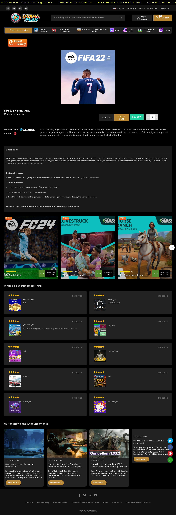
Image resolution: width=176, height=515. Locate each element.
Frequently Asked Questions (138, 502)
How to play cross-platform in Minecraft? (19, 465)
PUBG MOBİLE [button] (40, 30)
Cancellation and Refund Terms (85, 502)
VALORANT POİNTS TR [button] (61, 30)
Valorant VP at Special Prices (78, 2)
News (105, 502)
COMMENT (152, 8)
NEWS (142, 8)
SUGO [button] (115, 30)
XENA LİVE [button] (128, 30)
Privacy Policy (43, 502)
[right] (172, 248)
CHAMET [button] (165, 30)
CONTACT (164, 8)
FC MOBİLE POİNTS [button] (146, 30)
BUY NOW (137, 117)
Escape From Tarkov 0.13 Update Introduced (148, 442)
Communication (60, 502)
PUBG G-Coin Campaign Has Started (123, 2)
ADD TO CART (122, 117)
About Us (29, 502)
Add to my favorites (14, 114)
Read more (13, 482)
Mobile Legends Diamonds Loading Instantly (30, 2)
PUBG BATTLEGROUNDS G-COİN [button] (92, 30)
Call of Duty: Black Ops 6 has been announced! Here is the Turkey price (65, 465)
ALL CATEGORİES (19, 30)
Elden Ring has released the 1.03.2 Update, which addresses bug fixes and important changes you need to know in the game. (109, 465)
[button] (162, 18)
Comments (117, 502)
